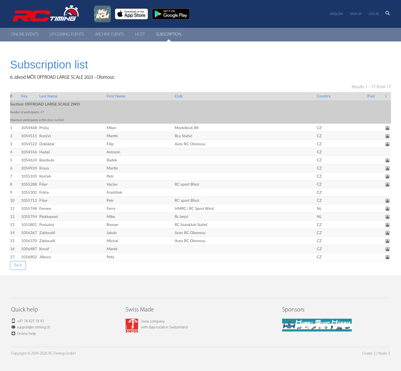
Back (18, 265)
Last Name (48, 96)
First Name (116, 96)
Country (324, 96)
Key (24, 96)
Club (178, 96)
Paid (371, 96)
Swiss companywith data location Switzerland (157, 324)
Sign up (356, 14)
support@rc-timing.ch (33, 327)
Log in (374, 14)
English (336, 14)
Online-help (26, 334)
